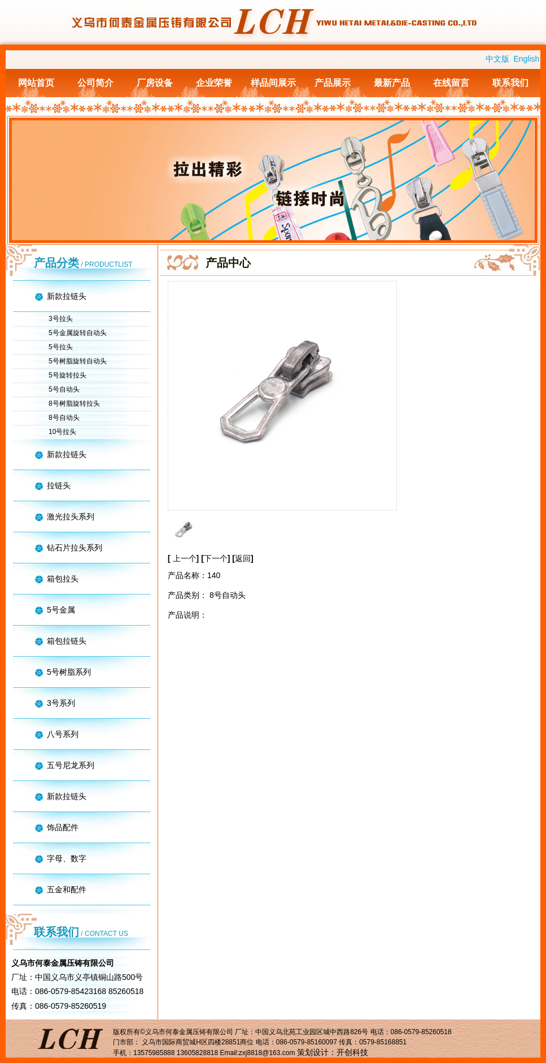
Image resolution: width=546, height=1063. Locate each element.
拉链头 (59, 485)
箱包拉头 (62, 578)
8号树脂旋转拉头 (74, 403)
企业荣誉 (214, 83)
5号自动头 (64, 389)
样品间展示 (273, 83)
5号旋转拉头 (67, 375)
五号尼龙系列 (70, 765)
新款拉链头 (66, 296)
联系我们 (510, 83)
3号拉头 (61, 319)
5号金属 (61, 609)
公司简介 (95, 83)
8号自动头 (64, 418)
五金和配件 (66, 889)
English (526, 58)
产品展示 (333, 83)
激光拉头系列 (70, 516)
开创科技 (352, 1052)
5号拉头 (61, 347)
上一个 (184, 558)
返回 (243, 558)
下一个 (217, 558)
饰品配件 (62, 827)
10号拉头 (62, 432)
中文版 (497, 58)
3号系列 (61, 703)
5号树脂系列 (69, 671)
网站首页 (36, 83)
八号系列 (62, 734)
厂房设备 (155, 83)
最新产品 (392, 83)
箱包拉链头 (66, 640)
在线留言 (451, 83)
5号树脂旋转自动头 (78, 361)
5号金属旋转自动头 (78, 333)
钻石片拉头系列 (74, 547)
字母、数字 (66, 858)
